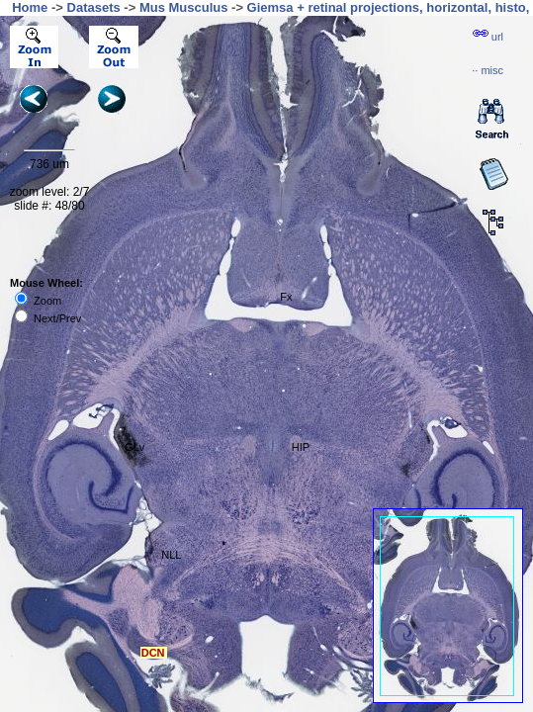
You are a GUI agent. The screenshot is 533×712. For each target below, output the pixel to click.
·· (487, 70)
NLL (171, 555)
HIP (301, 447)
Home (29, 7)
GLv (134, 447)
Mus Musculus (183, 7)
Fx (286, 297)
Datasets (94, 7)
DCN (153, 653)
